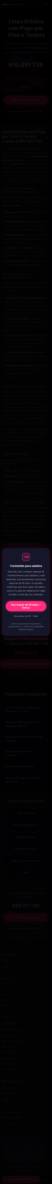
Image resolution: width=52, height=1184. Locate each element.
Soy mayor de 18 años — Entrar (26, 606)
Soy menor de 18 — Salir (26, 616)
